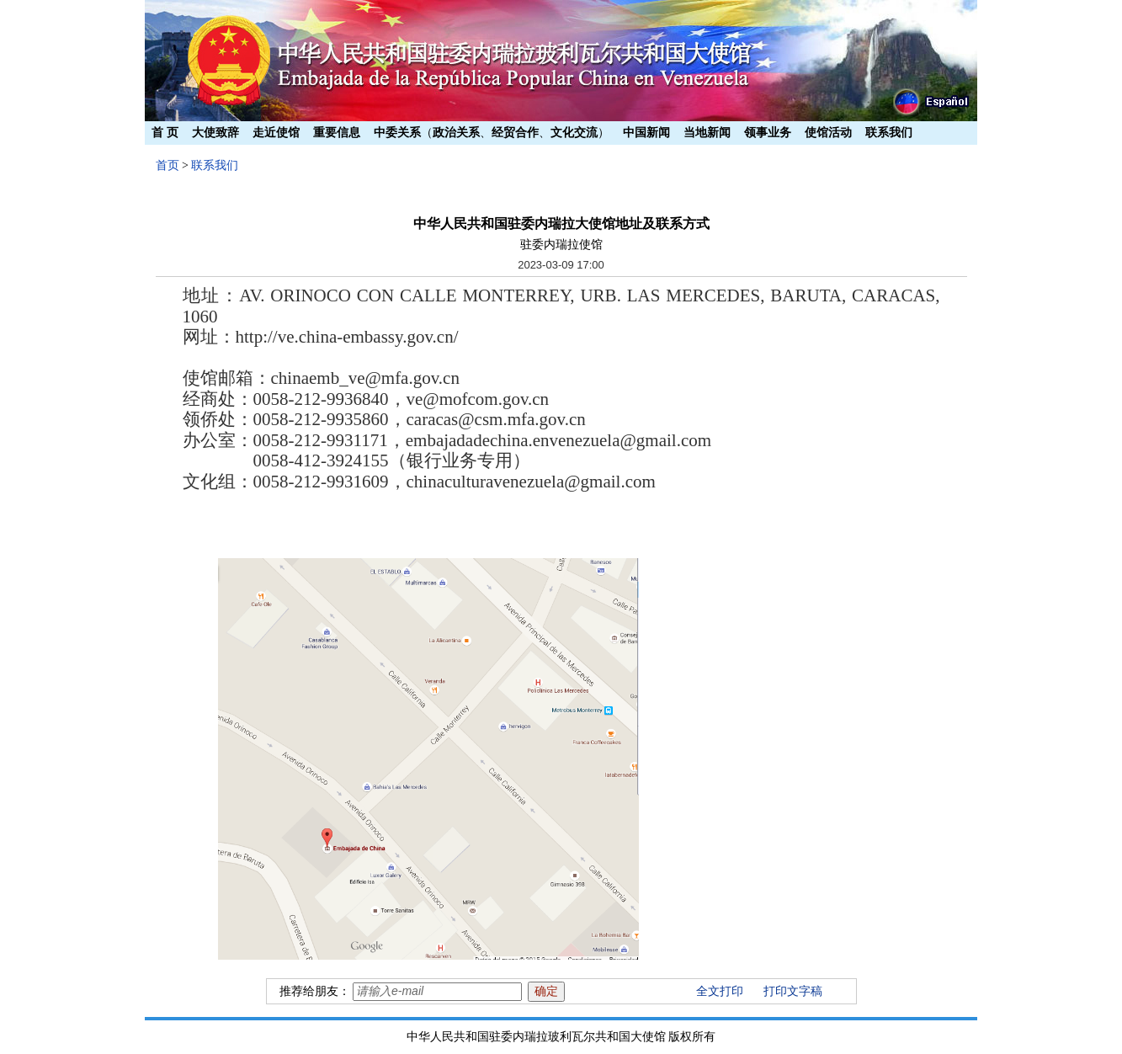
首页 (167, 165)
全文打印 (719, 991)
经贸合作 (515, 132)
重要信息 (336, 132)
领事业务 (767, 132)
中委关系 (397, 132)
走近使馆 (276, 132)
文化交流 (574, 132)
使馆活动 (828, 132)
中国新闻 (646, 132)
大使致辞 (215, 132)
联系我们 (888, 132)
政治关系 (456, 132)
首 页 (165, 132)
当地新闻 (707, 132)
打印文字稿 (792, 991)
